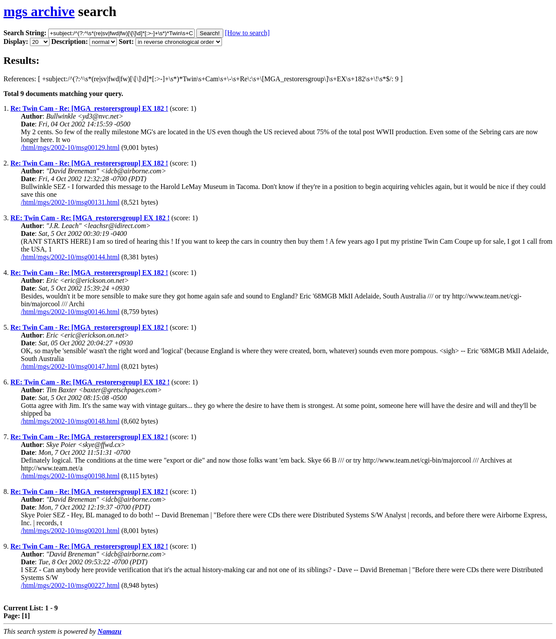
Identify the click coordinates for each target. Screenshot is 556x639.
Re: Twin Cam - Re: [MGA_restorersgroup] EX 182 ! (89, 108)
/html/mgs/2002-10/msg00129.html (70, 147)
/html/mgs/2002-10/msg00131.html (70, 202)
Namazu (110, 631)
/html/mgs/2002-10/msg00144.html (70, 257)
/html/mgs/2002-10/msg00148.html (70, 421)
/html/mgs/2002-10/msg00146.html (70, 311)
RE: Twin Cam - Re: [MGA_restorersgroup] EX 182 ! (89, 218)
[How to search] (247, 32)
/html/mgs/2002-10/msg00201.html (70, 530)
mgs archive (39, 11)
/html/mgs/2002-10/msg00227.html (70, 585)
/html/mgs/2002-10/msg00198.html (70, 476)
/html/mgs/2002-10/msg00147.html (70, 366)
